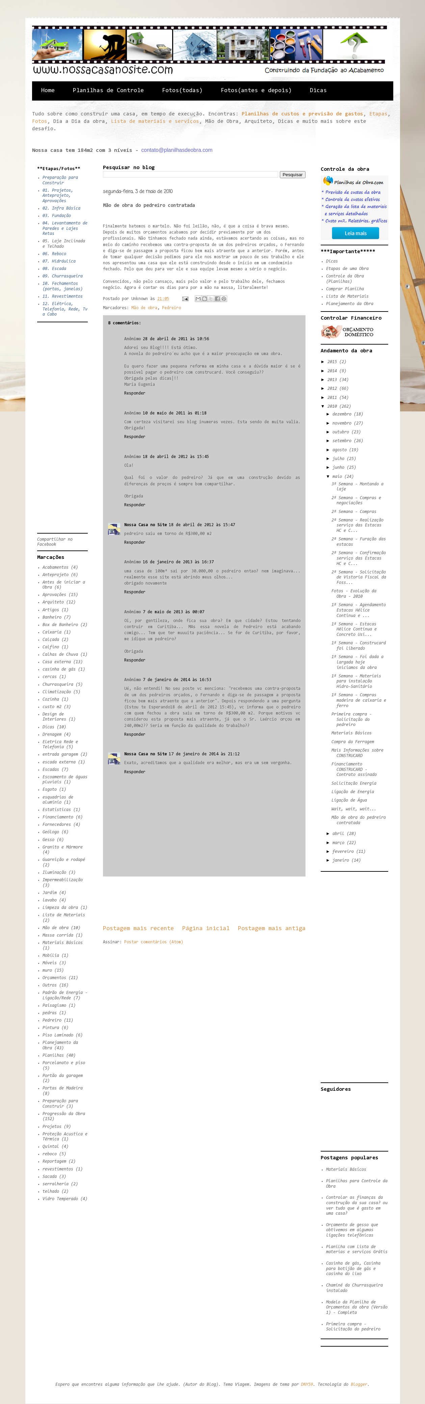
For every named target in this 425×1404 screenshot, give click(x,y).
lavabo (50, 900)
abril (340, 834)
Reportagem (54, 1161)
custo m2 (52, 707)
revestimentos (58, 1169)
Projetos (52, 1127)
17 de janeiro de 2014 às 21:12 (204, 754)
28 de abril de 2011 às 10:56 (176, 339)
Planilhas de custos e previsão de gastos (302, 114)
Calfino (51, 647)
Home (48, 91)
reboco (50, 1154)
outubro (342, 432)
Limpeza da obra (60, 908)
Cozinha (51, 699)
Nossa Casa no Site (145, 525)
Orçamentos (54, 978)
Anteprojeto (56, 575)
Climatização (57, 692)
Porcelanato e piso (64, 1063)
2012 (333, 388)
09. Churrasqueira (63, 276)
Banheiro (52, 617)
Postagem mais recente (138, 928)
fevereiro (344, 851)
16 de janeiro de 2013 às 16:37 (178, 562)
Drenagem (52, 734)
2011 (333, 398)
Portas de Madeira (63, 1088)
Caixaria (52, 632)
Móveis (50, 963)
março (340, 843)
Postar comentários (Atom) (153, 942)
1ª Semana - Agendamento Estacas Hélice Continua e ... (358, 610)
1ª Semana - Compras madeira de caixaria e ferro (358, 700)
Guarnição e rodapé (64, 860)
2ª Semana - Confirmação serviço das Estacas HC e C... (358, 558)
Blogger (359, 1384)
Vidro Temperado (60, 1199)
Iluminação (54, 872)
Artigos (51, 610)
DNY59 (307, 1384)
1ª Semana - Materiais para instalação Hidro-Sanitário (356, 681)
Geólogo (51, 832)
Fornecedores (57, 824)
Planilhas (53, 1055)
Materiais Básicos (63, 943)
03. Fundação (57, 216)
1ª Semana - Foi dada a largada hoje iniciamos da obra (357, 662)
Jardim (50, 893)
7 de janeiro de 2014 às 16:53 (177, 680)
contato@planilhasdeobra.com (177, 150)
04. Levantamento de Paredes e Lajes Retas (65, 228)
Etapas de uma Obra (347, 269)
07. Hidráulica (59, 261)
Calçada (51, 640)
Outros (50, 985)
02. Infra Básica (61, 208)
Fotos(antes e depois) (256, 91)
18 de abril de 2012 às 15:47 (202, 525)
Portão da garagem (63, 1076)
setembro (343, 441)
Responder (134, 393)
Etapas (378, 114)
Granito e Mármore (63, 847)
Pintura (51, 1028)
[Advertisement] (226, 900)
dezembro (343, 414)
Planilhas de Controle (108, 91)
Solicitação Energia (353, 783)
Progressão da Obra (64, 1114)
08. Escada (54, 269)
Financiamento (58, 817)
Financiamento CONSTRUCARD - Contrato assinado (354, 769)
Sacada (50, 1176)
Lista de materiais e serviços (155, 121)
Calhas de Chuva (60, 654)
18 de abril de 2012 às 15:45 (176, 457)
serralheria (56, 1184)
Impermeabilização (63, 880)
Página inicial (206, 928)
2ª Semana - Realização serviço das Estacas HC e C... (357, 525)
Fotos (39, 121)
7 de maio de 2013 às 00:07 (173, 612)
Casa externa (57, 662)
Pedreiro (171, 308)
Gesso (48, 840)
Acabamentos (56, 567)
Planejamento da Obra (349, 304)
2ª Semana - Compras (353, 512)
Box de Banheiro (60, 625)
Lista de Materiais (64, 915)
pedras (50, 1013)
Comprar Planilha (345, 289)
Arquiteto (53, 602)
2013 (333, 380)
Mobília (51, 955)
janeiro (342, 860)
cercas (50, 677)
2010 (333, 406)
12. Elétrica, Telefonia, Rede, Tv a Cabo (65, 309)
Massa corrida (58, 935)
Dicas (318, 91)
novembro (343, 423)
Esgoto (50, 789)
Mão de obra (144, 308)
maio (338, 477)
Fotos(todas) (182, 91)
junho (340, 467)
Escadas (51, 769)
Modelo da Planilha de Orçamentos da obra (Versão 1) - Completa (357, 1307)
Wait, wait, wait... (353, 809)
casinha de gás (59, 669)
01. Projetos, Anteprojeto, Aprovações (58, 195)
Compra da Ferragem (352, 742)
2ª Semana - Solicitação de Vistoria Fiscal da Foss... (358, 577)
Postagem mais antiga (272, 928)
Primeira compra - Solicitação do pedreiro (351, 719)
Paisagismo (54, 1005)
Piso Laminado (58, 1035)
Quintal (51, 1146)
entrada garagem (60, 754)
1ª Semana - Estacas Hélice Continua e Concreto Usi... (354, 629)
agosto (341, 450)
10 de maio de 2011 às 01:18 (175, 413)
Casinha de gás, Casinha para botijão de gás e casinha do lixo (353, 1268)
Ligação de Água (349, 800)
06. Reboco (54, 254)
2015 (333, 362)
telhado (51, 1191)
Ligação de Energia (352, 792)
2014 (333, 371)
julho (340, 459)
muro (47, 970)
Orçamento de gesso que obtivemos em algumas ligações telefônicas (352, 1230)
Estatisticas (57, 810)
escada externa (59, 762)
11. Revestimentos (63, 296)
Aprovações (54, 595)
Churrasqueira (58, 684)
